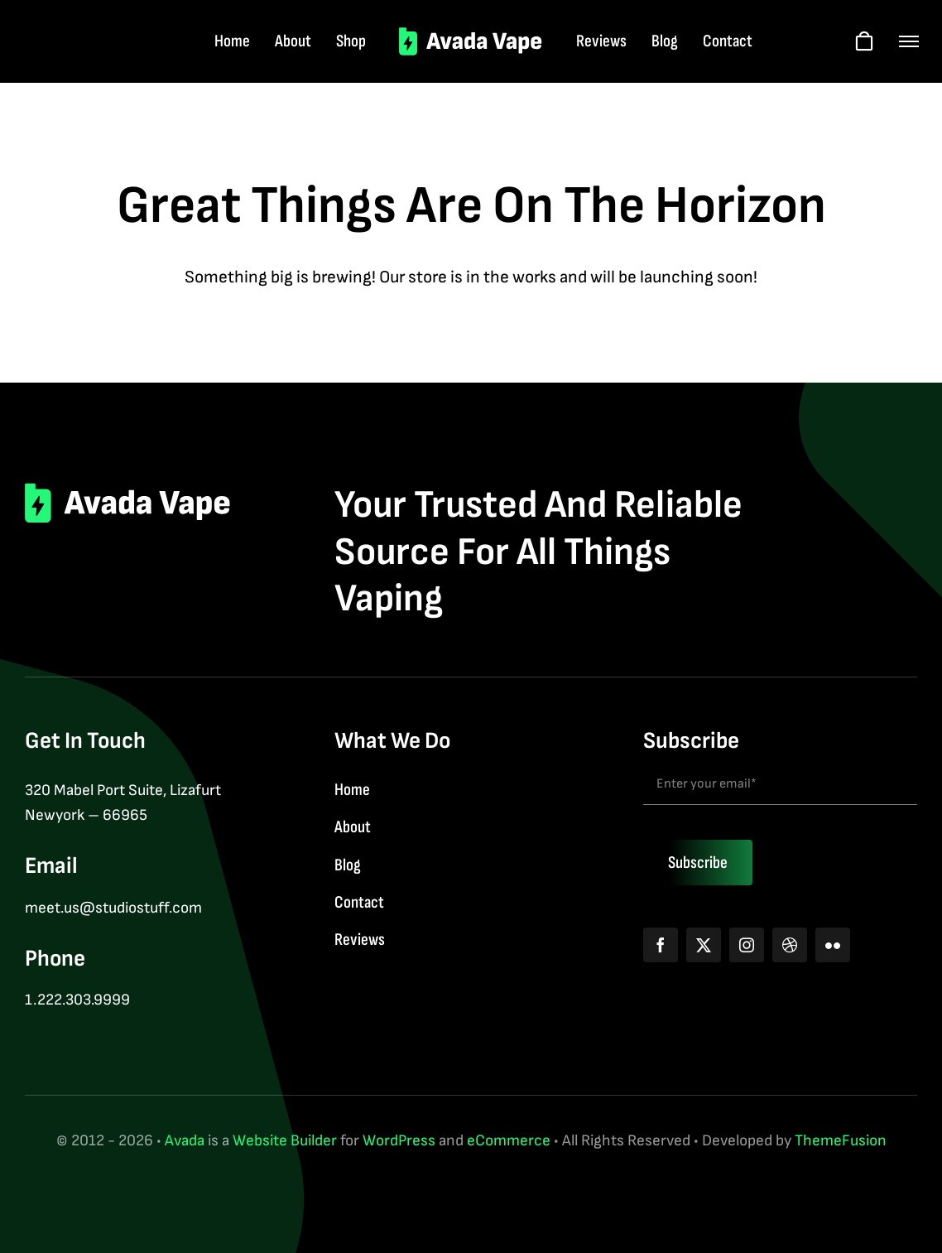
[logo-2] (471, 35)
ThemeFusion (841, 1140)
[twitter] (703, 945)
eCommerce (508, 1140)
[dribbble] (789, 945)
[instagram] (746, 945)
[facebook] (660, 945)
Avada (184, 1140)
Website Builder (285, 1140)
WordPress (399, 1140)
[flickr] (832, 945)
